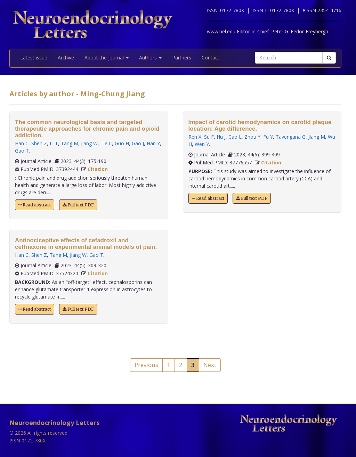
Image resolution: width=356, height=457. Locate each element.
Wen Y (202, 144)
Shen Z (39, 143)
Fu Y (268, 136)
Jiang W (89, 143)
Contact (210, 57)
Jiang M (316, 136)
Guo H (122, 143)
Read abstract (34, 204)
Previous (146, 365)
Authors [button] (150, 57)
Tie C (106, 143)
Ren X (194, 136)
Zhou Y (252, 136)
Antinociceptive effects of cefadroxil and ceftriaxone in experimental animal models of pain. (86, 243)
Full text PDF (78, 204)
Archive (66, 57)
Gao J (138, 143)
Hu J (221, 136)
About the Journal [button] (106, 57)
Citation (98, 169)
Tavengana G (291, 136)
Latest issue (33, 57)
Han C (22, 143)
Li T (54, 143)
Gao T (22, 150)
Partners (181, 57)
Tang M (69, 143)
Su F (209, 136)
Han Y (153, 143)
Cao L (235, 136)
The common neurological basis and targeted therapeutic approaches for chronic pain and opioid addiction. (87, 129)
